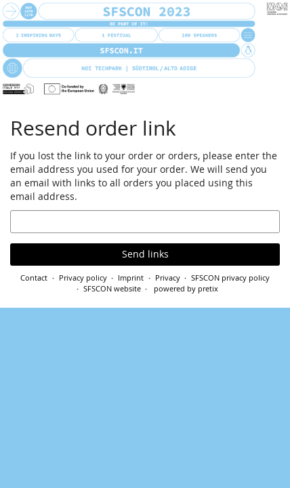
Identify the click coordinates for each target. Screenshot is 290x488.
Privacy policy (83, 277)
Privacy (167, 277)
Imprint (131, 277)
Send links (145, 253)
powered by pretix (186, 288)
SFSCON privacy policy (230, 277)
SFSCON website (112, 288)
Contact (33, 277)
